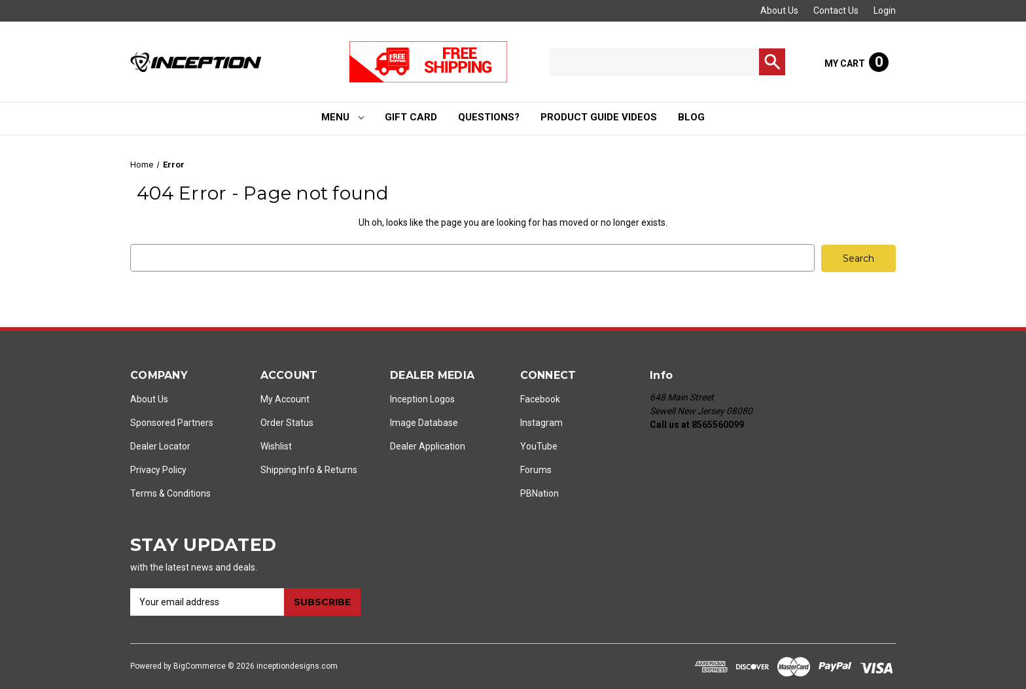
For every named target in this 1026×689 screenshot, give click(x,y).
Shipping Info (287, 469)
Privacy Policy (158, 469)
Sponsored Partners (171, 422)
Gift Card (411, 117)
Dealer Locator (160, 445)
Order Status (286, 422)
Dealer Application (427, 445)
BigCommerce (199, 665)
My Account (285, 398)
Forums (536, 469)
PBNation (539, 492)
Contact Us (835, 10)
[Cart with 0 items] (856, 62)
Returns (341, 469)
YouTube (538, 445)
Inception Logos (422, 398)
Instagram (541, 422)
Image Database (424, 422)
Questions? (489, 117)
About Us (779, 10)
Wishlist (276, 445)
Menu (342, 117)
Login (885, 10)
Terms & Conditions (170, 492)
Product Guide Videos (598, 117)
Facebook (540, 398)
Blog (691, 117)
